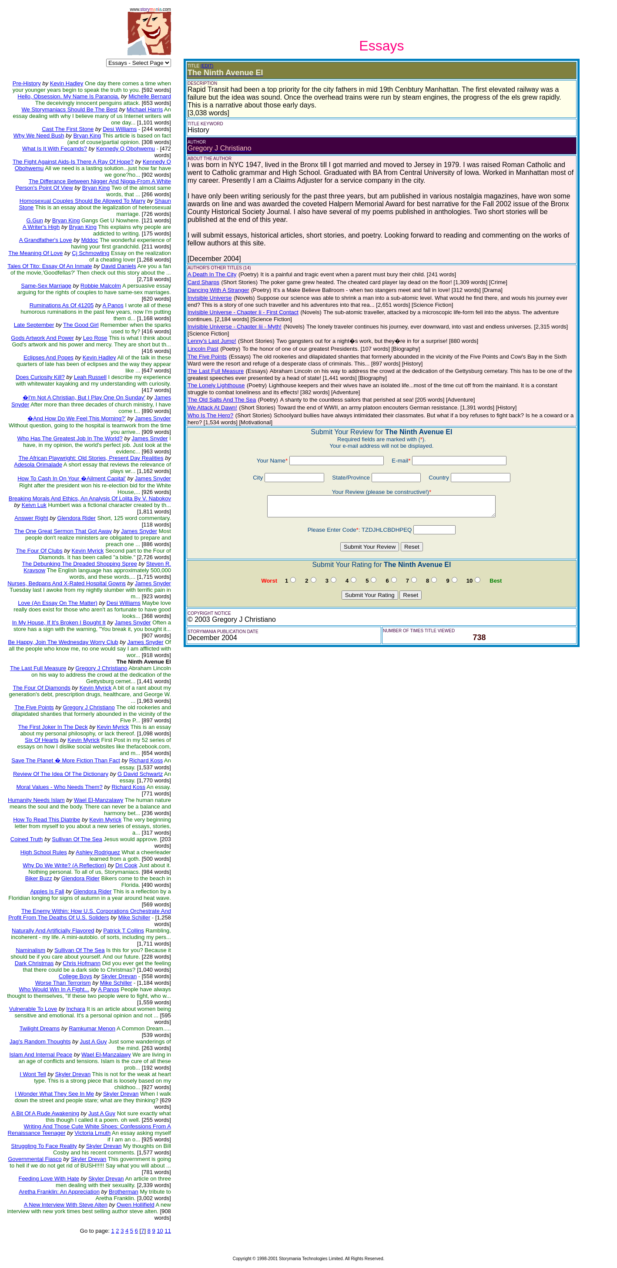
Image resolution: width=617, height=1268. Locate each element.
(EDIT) (207, 66)
